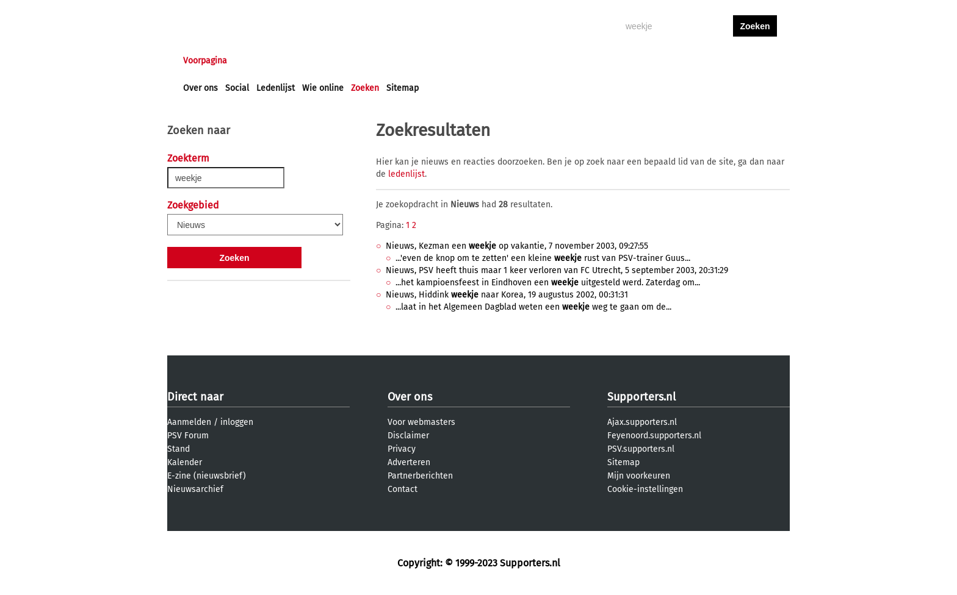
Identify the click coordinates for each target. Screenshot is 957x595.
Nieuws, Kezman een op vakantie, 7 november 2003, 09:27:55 (517, 246)
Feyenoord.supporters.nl (654, 435)
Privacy (402, 449)
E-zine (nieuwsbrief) (206, 476)
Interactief (352, 60)
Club (397, 60)
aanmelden (755, 60)
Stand (178, 449)
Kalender (184, 462)
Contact (402, 489)
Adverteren (409, 462)
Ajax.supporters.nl (642, 422)
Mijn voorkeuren (638, 476)
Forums (301, 60)
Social (237, 88)
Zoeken (365, 88)
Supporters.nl (641, 397)
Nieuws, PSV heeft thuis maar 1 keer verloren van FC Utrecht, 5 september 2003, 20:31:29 (557, 270)
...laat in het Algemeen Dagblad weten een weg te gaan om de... (533, 307)
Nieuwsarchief (195, 489)
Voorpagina (205, 60)
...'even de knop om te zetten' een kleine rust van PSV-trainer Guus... (542, 258)
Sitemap (402, 88)
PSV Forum (188, 435)
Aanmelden (189, 422)
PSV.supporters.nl (640, 449)
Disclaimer (408, 435)
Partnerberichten (420, 476)
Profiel (434, 60)
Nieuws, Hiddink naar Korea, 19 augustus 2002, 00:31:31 (507, 295)
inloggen (708, 60)
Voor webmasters (421, 422)
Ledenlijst (275, 88)
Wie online (323, 88)
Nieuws (257, 60)
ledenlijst (406, 174)
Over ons (200, 88)
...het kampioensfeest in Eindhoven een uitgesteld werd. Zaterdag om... (547, 282)
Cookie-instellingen (645, 489)
